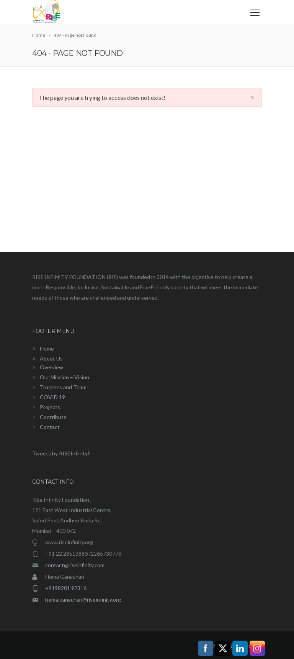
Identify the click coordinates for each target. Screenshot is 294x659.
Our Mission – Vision (64, 377)
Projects (50, 407)
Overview (51, 367)
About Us (51, 358)
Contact (50, 427)
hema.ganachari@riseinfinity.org (83, 599)
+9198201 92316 (66, 588)
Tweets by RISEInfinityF (61, 453)
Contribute (53, 417)
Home (47, 348)
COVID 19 (52, 397)
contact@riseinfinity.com (75, 565)
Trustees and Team (63, 387)
